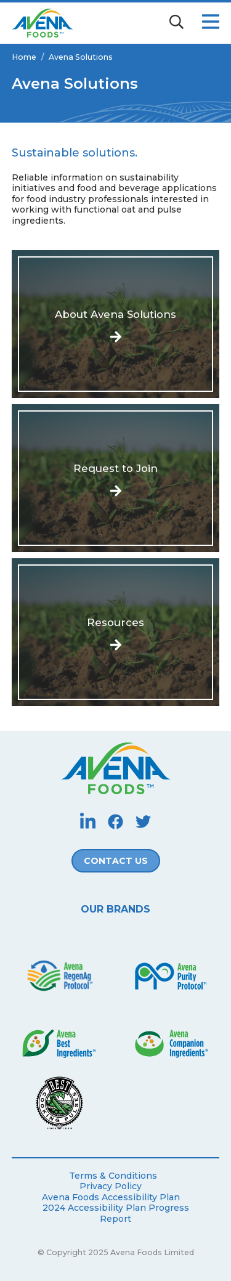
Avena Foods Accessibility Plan (111, 1197)
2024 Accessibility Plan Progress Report (116, 1213)
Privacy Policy (110, 1186)
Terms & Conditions (113, 1176)
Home (24, 57)
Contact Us (116, 860)
